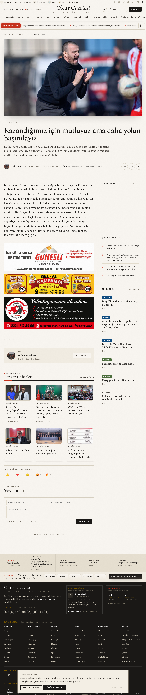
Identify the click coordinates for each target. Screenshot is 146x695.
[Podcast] (46, 612)
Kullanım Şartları (129, 661)
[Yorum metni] (49, 512)
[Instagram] (17, 612)
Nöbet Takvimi (90, 611)
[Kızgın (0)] (38, 474)
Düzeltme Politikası (130, 635)
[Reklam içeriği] (120, 212)
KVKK (124, 648)
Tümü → (31, 661)
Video (105, 17)
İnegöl (20, 17)
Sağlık (86, 17)
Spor (47, 17)
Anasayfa (10, 17)
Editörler (102, 661)
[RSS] (40, 612)
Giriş (144, 2)
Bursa (29, 17)
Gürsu (6, 657)
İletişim (101, 648)
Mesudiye (32, 648)
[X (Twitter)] (12, 612)
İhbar (75, 577)
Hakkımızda (103, 630)
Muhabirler (103, 657)
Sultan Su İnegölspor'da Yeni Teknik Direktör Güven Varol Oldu (44, 26)
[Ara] (118, 9)
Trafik (77, 648)
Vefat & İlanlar (81, 630)
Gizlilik (125, 657)
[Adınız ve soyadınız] (27, 502)
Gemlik (7, 652)
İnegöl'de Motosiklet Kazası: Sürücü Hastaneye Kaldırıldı (101, 26)
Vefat (100, 577)
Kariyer (101, 644)
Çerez (124, 652)
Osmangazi (8, 639)
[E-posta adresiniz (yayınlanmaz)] (71, 502)
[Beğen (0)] (8, 474)
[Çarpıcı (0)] (48, 474)
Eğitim (53, 661)
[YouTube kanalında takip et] (128, 2)
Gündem (38, 17)
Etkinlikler (55, 657)
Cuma (30, 630)
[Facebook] (6, 612)
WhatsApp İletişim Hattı (125, 577)
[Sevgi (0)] (18, 474)
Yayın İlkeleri (127, 630)
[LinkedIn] (35, 612)
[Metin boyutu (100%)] (124, 166)
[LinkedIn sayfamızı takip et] (137, 2)
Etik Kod (125, 644)
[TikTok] (29, 612)
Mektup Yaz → (75, 611)
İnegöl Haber (9, 675)
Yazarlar (96, 17)
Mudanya (8, 648)
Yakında (135, 693)
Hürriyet (31, 644)
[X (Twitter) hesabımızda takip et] (115, 2)
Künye (101, 635)
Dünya (66, 17)
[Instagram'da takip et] (124, 2)
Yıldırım (7, 644)
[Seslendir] (132, 166)
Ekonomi (56, 17)
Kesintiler (79, 652)
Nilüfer (7, 635)
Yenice (30, 635)
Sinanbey (31, 652)
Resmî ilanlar (80, 635)
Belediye (54, 639)
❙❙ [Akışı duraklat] (141, 26)
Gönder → (84, 521)
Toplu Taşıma (80, 661)
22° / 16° (93, 563)
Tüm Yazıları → (82, 355)
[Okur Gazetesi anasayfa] (73, 9)
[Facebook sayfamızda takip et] (119, 2)
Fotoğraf (50, 577)
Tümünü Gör (86, 377)
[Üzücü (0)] (28, 474)
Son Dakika (56, 630)
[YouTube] (23, 612)
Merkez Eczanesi (68, 563)
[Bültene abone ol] (135, 9)
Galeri (114, 17)
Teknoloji (76, 17)
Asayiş (53, 635)
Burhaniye (32, 657)
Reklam (101, 639)
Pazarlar (78, 657)
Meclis (54, 644)
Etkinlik (87, 577)
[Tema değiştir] (104, 9)
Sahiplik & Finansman (131, 639)
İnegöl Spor (23, 35)
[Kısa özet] (139, 166)
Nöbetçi (78, 639)
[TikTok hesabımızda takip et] (133, 2)
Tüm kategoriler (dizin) (130, 17)
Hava (77, 644)
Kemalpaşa (32, 639)
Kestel (6, 661)
